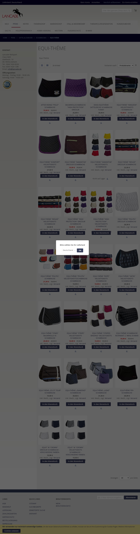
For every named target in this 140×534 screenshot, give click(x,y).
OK (80, 250)
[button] (69, 250)
